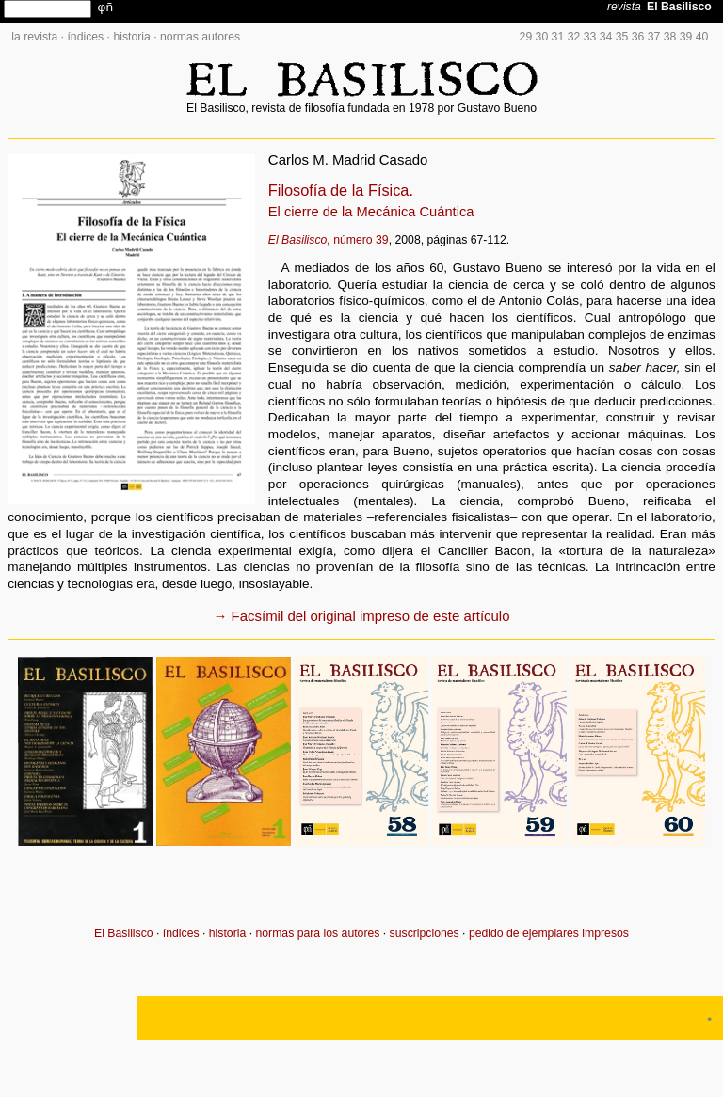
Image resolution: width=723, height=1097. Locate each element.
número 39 (328, 239)
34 (606, 36)
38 (670, 36)
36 (638, 36)
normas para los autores (317, 933)
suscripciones (424, 933)
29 (526, 36)
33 (590, 36)
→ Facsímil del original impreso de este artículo (362, 616)
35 (622, 36)
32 (574, 36)
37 (654, 36)
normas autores (200, 36)
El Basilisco (123, 933)
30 (542, 36)
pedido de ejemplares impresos (549, 933)
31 (558, 36)
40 (702, 36)
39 (686, 36)
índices (85, 36)
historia (131, 36)
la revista (34, 36)
